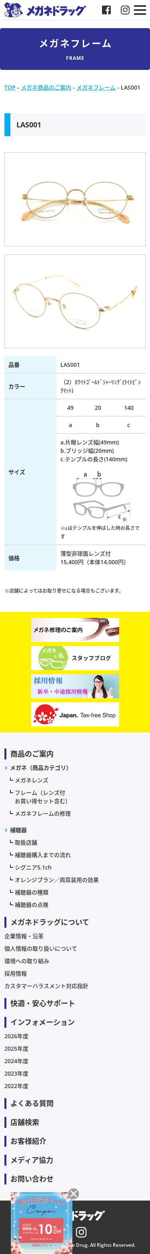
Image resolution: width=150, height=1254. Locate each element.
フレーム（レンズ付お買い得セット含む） (43, 797)
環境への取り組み (26, 961)
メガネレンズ (31, 780)
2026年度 (16, 1036)
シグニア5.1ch (33, 867)
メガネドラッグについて (49, 922)
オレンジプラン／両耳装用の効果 (57, 880)
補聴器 (18, 830)
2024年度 (16, 1061)
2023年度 (16, 1073)
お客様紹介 (28, 1141)
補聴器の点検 (31, 904)
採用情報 (15, 973)
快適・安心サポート (42, 1003)
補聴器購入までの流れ (43, 855)
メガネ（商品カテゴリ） (41, 767)
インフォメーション (42, 1022)
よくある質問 (32, 1103)
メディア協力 (31, 1160)
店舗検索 (24, 1122)
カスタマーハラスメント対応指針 (46, 986)
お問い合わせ (32, 1179)
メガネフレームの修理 (43, 813)
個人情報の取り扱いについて (40, 948)
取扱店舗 (26, 842)
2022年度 (16, 1086)
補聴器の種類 (31, 892)
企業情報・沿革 (24, 936)
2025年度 (16, 1048)
